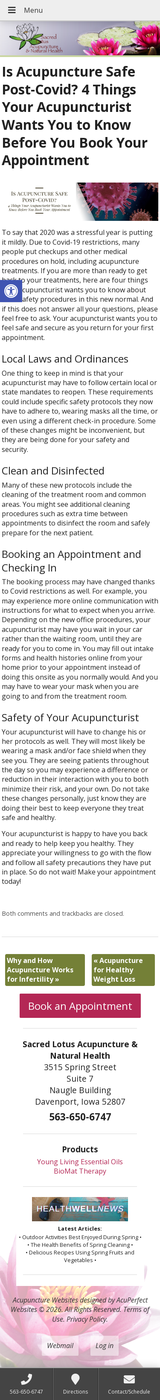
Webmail (60, 1345)
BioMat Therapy (80, 1171)
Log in (104, 1345)
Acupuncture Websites (45, 1300)
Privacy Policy (86, 1319)
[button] (11, 291)
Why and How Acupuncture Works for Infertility (40, 970)
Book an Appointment (80, 1006)
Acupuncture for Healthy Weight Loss (118, 970)
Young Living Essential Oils (80, 1161)
